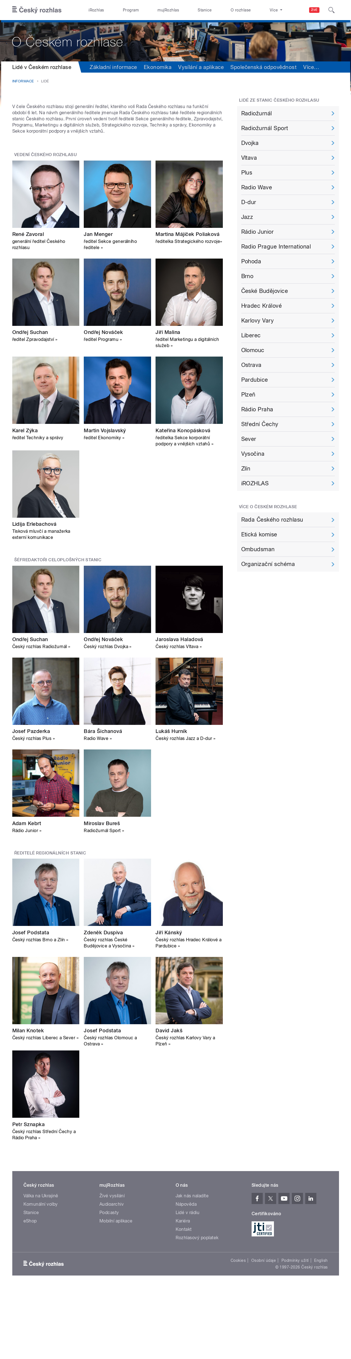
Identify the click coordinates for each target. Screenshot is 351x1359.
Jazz (247, 217)
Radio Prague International (276, 246)
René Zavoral (28, 304)
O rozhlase (241, 10)
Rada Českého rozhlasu (272, 519)
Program (131, 10)
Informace (23, 81)
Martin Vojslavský (105, 500)
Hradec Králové (261, 305)
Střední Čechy (259, 424)
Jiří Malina (168, 402)
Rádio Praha (257, 409)
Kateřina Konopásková (183, 500)
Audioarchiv (111, 1274)
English (321, 1330)
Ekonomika (157, 67)
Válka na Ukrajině (40, 1266)
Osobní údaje (263, 1330)
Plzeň (248, 394)
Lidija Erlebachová (34, 594)
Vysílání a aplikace (201, 67)
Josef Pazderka (31, 801)
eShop (30, 1291)
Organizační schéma (268, 564)
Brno (247, 276)
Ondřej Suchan (30, 402)
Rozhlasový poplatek (197, 1307)
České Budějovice (264, 291)
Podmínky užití (295, 1330)
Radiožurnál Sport (264, 128)
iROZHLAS (255, 483)
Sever (248, 439)
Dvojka (250, 143)
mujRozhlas (168, 10)
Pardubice (254, 379)
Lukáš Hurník (171, 801)
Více (311, 67)
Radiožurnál (256, 113)
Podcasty (109, 1282)
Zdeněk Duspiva (103, 1002)
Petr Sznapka (28, 1194)
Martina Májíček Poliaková (187, 304)
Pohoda (251, 261)
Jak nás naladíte (192, 1266)
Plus (246, 172)
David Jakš (169, 1101)
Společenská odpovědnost (263, 67)
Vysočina (253, 453)
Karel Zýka (25, 500)
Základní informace (113, 67)
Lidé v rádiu (188, 1282)
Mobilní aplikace (116, 1291)
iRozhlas (96, 10)
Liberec (251, 335)
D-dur (248, 202)
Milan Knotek (28, 1101)
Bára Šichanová (103, 801)
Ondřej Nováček (103, 402)
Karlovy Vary (257, 320)
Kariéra (183, 1291)
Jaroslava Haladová (179, 710)
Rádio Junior (257, 231)
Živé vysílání (112, 1266)
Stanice (205, 10)
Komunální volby (40, 1274)
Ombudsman (258, 549)
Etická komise (259, 534)
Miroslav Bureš (102, 894)
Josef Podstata (30, 1002)
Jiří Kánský (169, 1002)
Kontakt (184, 1299)
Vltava (249, 157)
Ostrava (251, 365)
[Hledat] (331, 10)
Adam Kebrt (26, 894)
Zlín (245, 468)
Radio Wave (256, 187)
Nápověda (186, 1274)
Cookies (238, 1330)
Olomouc (252, 350)
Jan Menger (98, 304)
